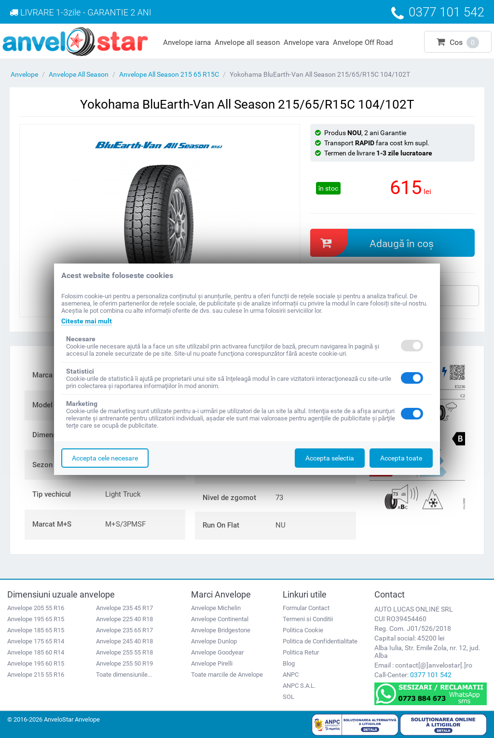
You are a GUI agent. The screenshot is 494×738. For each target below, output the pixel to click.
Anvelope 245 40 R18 (124, 641)
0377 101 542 (431, 675)
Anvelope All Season (79, 74)
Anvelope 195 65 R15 (35, 619)
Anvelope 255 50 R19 (124, 663)
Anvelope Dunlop (214, 641)
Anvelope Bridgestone (220, 630)
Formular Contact (306, 608)
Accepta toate (401, 458)
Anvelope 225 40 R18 (124, 619)
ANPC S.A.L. (299, 685)
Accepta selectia (329, 458)
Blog (289, 663)
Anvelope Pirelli (212, 663)
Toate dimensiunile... (124, 674)
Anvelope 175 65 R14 (35, 641)
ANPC (291, 674)
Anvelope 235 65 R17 (124, 630)
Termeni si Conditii (308, 619)
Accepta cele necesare (105, 458)
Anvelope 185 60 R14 (35, 652)
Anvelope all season (247, 42)
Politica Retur (301, 652)
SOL (288, 696)
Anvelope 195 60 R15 (35, 663)
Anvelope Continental (219, 619)
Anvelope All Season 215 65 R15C (169, 74)
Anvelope (24, 74)
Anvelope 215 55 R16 (35, 674)
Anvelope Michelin (216, 608)
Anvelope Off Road (363, 42)
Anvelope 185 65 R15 (35, 630)
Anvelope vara (306, 42)
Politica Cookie (303, 630)
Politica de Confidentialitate (320, 641)
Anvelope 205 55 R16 (35, 608)
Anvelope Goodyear (217, 652)
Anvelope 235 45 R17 (124, 608)
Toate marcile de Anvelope (227, 674)
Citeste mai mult (86, 321)
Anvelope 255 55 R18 (124, 652)
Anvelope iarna (187, 42)
